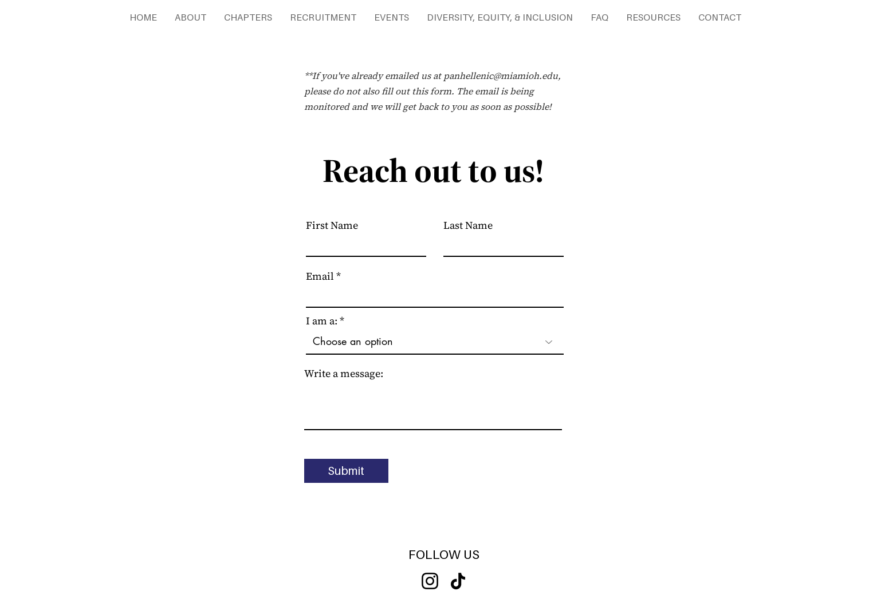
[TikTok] (458, 581)
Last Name (468, 225)
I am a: (321, 321)
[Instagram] (430, 581)
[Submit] (346, 471)
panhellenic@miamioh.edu (500, 75)
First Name (332, 225)
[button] (190, 17)
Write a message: (343, 373)
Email (320, 276)
